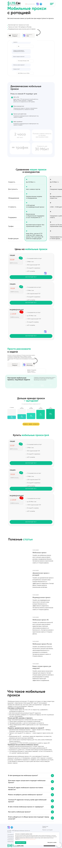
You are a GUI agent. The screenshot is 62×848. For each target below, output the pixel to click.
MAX (27, 36)
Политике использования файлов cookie (27, 839)
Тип (51, 385)
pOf (11, 385)
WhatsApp (29, 365)
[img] (37, 4)
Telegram (14, 36)
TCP (21, 385)
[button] (31, 278)
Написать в (15, 34)
